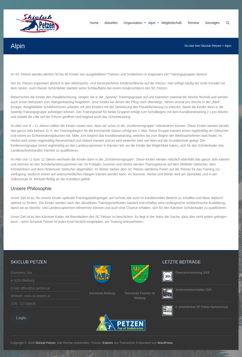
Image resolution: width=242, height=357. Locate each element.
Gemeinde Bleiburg (102, 293)
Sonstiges (212, 23)
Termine (193, 23)
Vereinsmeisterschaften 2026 (193, 289)
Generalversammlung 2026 (192, 272)
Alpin (152, 23)
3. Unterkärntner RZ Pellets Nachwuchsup (201, 307)
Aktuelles (111, 23)
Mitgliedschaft (171, 23)
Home (94, 23)
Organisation (133, 23)
